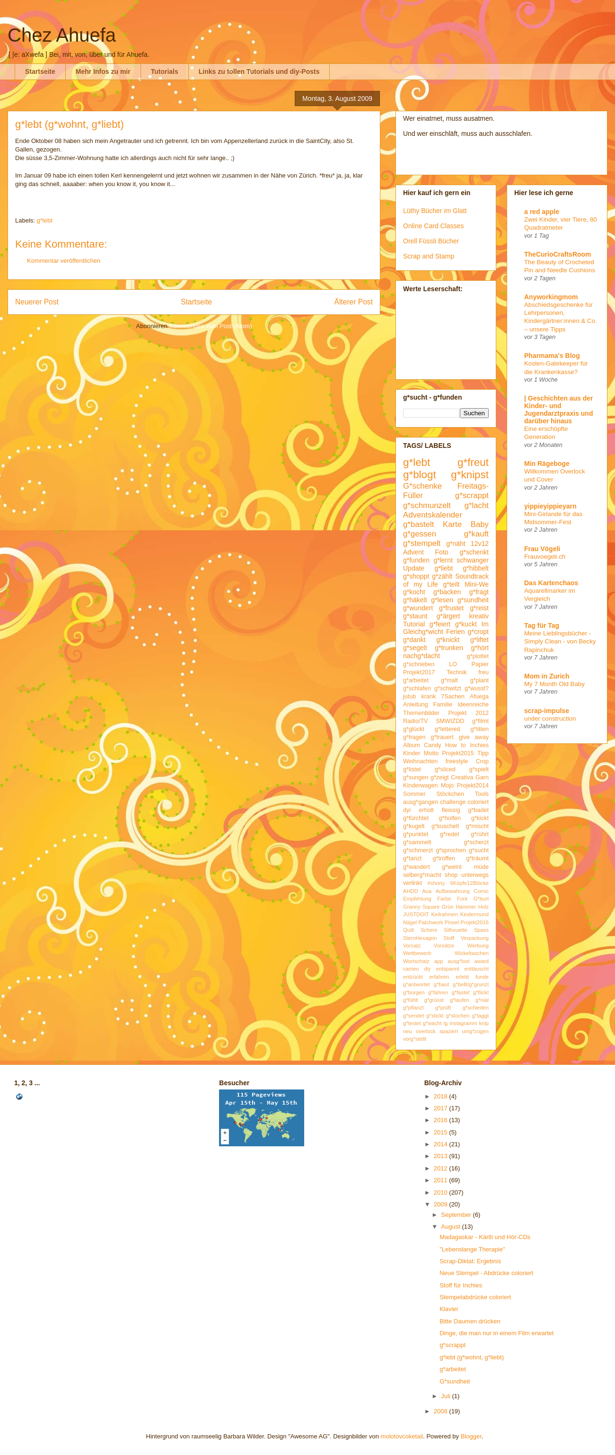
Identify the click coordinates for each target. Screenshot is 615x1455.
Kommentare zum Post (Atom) (210, 326)
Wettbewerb (417, 953)
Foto (441, 552)
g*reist (479, 608)
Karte (452, 524)
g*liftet (479, 639)
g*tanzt (412, 858)
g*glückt (413, 729)
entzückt (413, 977)
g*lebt (45, 220)
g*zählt (442, 576)
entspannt (447, 969)
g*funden (416, 560)
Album (411, 745)
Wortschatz (416, 961)
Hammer (466, 907)
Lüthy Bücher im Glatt (435, 210)
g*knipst (470, 475)
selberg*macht (422, 875)
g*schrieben (419, 664)
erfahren (439, 977)
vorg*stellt (414, 1039)
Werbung (478, 945)
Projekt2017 (419, 672)
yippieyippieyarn (550, 506)
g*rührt (480, 834)
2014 (441, 1144)
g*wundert (418, 608)
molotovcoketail (402, 1436)
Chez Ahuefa (62, 35)
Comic (481, 891)
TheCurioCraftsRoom (557, 254)
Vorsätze (444, 945)
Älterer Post (353, 302)
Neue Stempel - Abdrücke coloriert (486, 1272)
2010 (441, 1192)
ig (446, 1023)
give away (474, 737)
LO (453, 664)
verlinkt (412, 883)
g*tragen (414, 737)
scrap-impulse (546, 710)
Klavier (448, 1308)
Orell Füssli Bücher (431, 241)
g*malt (449, 680)
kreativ (479, 616)
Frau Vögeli (542, 549)
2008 (441, 1411)
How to (455, 745)
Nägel (410, 922)
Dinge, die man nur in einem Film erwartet (496, 1333)
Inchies (479, 745)
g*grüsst (434, 1000)
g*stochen (458, 1015)
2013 (441, 1156)
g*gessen (419, 533)
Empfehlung (417, 899)
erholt (426, 810)
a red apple (541, 211)
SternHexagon (420, 938)
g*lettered (447, 729)
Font (462, 899)
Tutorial (414, 624)
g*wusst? (477, 688)
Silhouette (455, 930)
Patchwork (430, 922)
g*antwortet (416, 984)
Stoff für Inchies (460, 1285)
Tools (482, 794)
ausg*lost (458, 961)
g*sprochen (451, 850)
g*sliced (445, 769)
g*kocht (414, 592)
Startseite (40, 71)
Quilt (408, 930)
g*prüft (443, 1007)
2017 (441, 1108)
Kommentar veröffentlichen (63, 260)
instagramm (463, 1023)
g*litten (479, 729)
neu (407, 1031)
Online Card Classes (433, 226)
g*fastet (461, 992)
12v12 (480, 543)
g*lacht (477, 505)
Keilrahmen (444, 914)
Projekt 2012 (468, 713)
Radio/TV (415, 721)
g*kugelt (414, 826)
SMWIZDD (450, 721)
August (451, 1226)
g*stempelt (421, 543)
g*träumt (477, 858)
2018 (441, 1096)
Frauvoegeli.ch (544, 556)
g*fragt (479, 592)
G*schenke (422, 486)
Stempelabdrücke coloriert (475, 1297)
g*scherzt (476, 842)
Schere (429, 930)
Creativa (462, 777)
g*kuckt (466, 624)
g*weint (451, 867)
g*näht (455, 543)
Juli (446, 1396)
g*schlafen (417, 688)
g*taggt (480, 1015)
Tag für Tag (541, 625)
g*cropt (478, 631)
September (457, 1214)
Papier (480, 664)
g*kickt (480, 818)
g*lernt (442, 560)
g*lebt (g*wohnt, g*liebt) (471, 1357)
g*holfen (450, 818)
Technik (457, 672)
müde (481, 867)
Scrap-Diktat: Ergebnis (470, 1261)
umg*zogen (475, 1031)
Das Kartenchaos (551, 583)
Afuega (479, 696)
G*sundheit (454, 1381)
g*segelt (415, 648)
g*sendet (413, 1015)
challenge (453, 802)
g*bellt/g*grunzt (471, 984)
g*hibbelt (476, 568)
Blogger (471, 1436)
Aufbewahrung (453, 891)
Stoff (448, 938)
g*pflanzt (413, 1007)
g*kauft (476, 533)
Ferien (455, 631)
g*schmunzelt (427, 505)
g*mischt (477, 826)
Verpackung (475, 938)
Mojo (447, 785)
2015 (441, 1132)
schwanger (473, 560)
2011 (441, 1180)
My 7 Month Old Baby (554, 683)
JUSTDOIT (416, 914)
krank (428, 696)
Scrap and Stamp (428, 256)
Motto (431, 753)
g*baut (441, 984)
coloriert (478, 802)
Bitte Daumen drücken (470, 1321)
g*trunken (449, 648)
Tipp (483, 753)
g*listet (412, 769)
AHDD (410, 891)
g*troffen (444, 858)
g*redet (449, 834)
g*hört (480, 648)
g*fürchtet (416, 818)
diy (427, 969)
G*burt (481, 899)
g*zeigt (439, 777)
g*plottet (478, 656)
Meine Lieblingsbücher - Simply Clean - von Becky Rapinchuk (560, 641)
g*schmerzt (418, 850)
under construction (550, 718)
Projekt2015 (458, 753)
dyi (407, 810)
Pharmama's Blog (552, 355)
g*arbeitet (416, 680)
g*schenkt (474, 552)
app (438, 961)
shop (451, 875)
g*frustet (451, 608)
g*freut (473, 462)
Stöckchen (450, 794)
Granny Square (421, 907)
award (481, 961)
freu (483, 672)
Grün (448, 907)
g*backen (447, 592)
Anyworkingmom (551, 297)
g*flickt (481, 992)
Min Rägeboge (547, 463)
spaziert (448, 1031)
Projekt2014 (473, 785)
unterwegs (475, 875)
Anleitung (415, 704)
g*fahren (438, 992)
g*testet (412, 1023)
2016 (441, 1120)
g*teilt (451, 584)
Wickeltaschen (472, 953)
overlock (426, 1031)
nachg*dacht (421, 656)
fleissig (451, 810)
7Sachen (453, 696)
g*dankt (414, 639)
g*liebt (443, 568)
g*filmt (480, 721)
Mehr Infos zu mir (103, 71)
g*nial (482, 1000)
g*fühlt (410, 1000)
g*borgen (413, 992)
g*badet (478, 810)
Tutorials (164, 71)
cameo (411, 969)
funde (482, 977)
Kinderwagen (420, 785)
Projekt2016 (474, 922)
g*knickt (447, 639)
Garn (482, 777)
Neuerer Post (37, 302)
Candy (432, 745)
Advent (413, 552)
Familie (443, 704)
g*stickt (434, 1015)
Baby (480, 524)
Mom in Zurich (547, 676)
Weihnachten (420, 761)
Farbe (444, 899)
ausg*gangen (420, 802)
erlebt (462, 977)
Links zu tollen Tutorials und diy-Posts (259, 71)
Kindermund (474, 914)
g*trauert (441, 737)
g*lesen (442, 600)
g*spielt (479, 769)
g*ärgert (448, 616)
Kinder (411, 753)
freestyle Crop (467, 761)
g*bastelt (418, 524)
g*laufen (459, 1000)
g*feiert (440, 624)
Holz (483, 907)
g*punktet (415, 834)
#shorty (436, 883)
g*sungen (415, 777)
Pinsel (452, 922)
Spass (481, 930)
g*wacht (432, 1023)
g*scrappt (472, 495)
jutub (409, 696)
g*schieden (476, 1007)
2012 (441, 1168)
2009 (441, 1204)
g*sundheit (473, 600)
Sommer (414, 794)
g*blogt (419, 475)
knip (484, 1023)
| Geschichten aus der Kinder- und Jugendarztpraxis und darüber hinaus (558, 409)
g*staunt (415, 616)
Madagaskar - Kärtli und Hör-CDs (484, 1237)
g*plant (479, 680)
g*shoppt (416, 576)
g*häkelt (415, 600)
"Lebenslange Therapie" (472, 1249)
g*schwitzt (447, 688)
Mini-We (477, 584)
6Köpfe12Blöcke (469, 883)
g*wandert (416, 867)
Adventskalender (432, 514)
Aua (426, 891)
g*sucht (479, 850)
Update (413, 568)
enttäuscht (476, 969)
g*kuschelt (445, 826)
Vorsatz (412, 945)
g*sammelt (417, 842)
